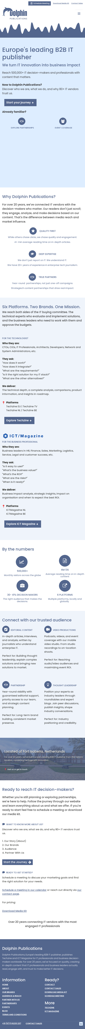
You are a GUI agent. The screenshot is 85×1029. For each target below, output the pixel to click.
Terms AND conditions (14, 1014)
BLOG (5, 1010)
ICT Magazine (52, 1011)
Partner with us (11, 999)
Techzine (49, 1007)
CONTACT (50, 984)
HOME (5, 984)
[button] (39, 3)
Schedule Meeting (54, 995)
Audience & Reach (11, 995)
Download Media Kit (61, 3)
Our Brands (8, 992)
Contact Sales (77, 3)
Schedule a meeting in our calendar (24, 889)
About (5, 988)
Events (6, 1007)
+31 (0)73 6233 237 (11, 1023)
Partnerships (9, 1003)
